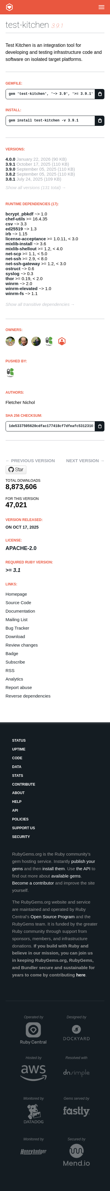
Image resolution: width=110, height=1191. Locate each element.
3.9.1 (10, 164)
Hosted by (36, 1058)
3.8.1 (10, 178)
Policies (20, 819)
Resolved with (77, 1058)
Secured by (78, 1139)
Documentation (20, 611)
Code (17, 758)
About (18, 793)
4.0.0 (10, 159)
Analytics (14, 678)
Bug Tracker (17, 628)
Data (16, 767)
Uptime (18, 749)
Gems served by (77, 1098)
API (15, 810)
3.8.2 (10, 174)
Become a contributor (33, 882)
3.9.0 (10, 169)
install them (54, 868)
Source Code (18, 602)
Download (15, 636)
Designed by (78, 1017)
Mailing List (17, 619)
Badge (12, 653)
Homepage (16, 594)
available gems (66, 875)
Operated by (35, 1019)
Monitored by (35, 1098)
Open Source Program (53, 916)
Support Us (23, 828)
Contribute (23, 784)
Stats (17, 776)
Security (21, 837)
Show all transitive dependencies (38, 304)
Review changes (22, 644)
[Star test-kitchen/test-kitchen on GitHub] (16, 469)
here (81, 974)
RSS (10, 670)
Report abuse (19, 687)
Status (19, 740)
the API (83, 868)
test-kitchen (27, 25)
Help (16, 802)
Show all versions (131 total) (33, 187)
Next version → (85, 460)
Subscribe (15, 661)
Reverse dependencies (28, 695)
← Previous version (30, 460)
